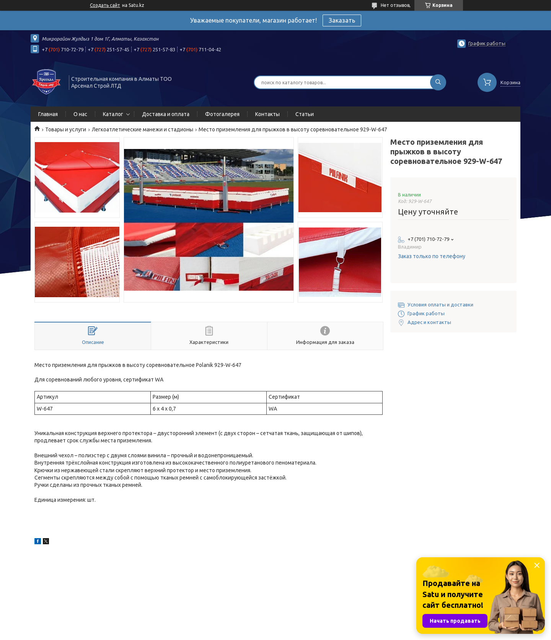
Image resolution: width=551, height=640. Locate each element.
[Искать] (438, 82)
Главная (48, 114)
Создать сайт (105, 5)
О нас (80, 114)
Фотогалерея (222, 114)
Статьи (304, 114)
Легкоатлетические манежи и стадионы (142, 129)
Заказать (342, 20)
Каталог (113, 114)
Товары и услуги (65, 129)
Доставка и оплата (165, 114)
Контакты (267, 114)
